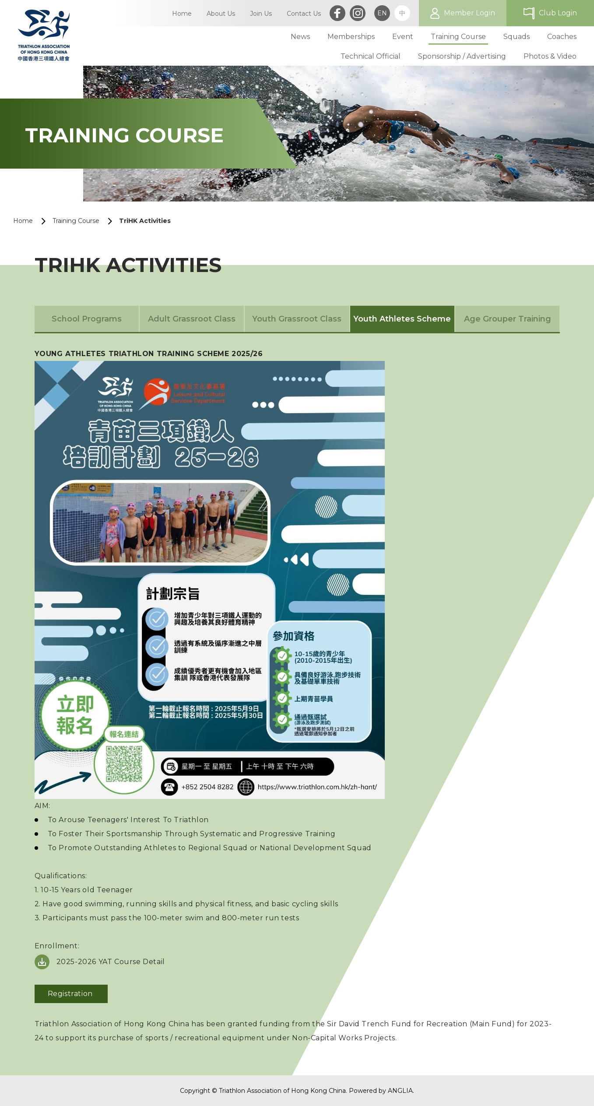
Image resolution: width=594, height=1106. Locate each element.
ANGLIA (400, 1091)
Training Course (76, 221)
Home (23, 221)
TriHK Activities (145, 221)
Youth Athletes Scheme (402, 319)
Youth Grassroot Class (296, 319)
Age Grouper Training (507, 319)
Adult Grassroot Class (191, 319)
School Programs (87, 319)
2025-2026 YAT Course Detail (111, 962)
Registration (71, 993)
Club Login (558, 13)
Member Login (469, 13)
